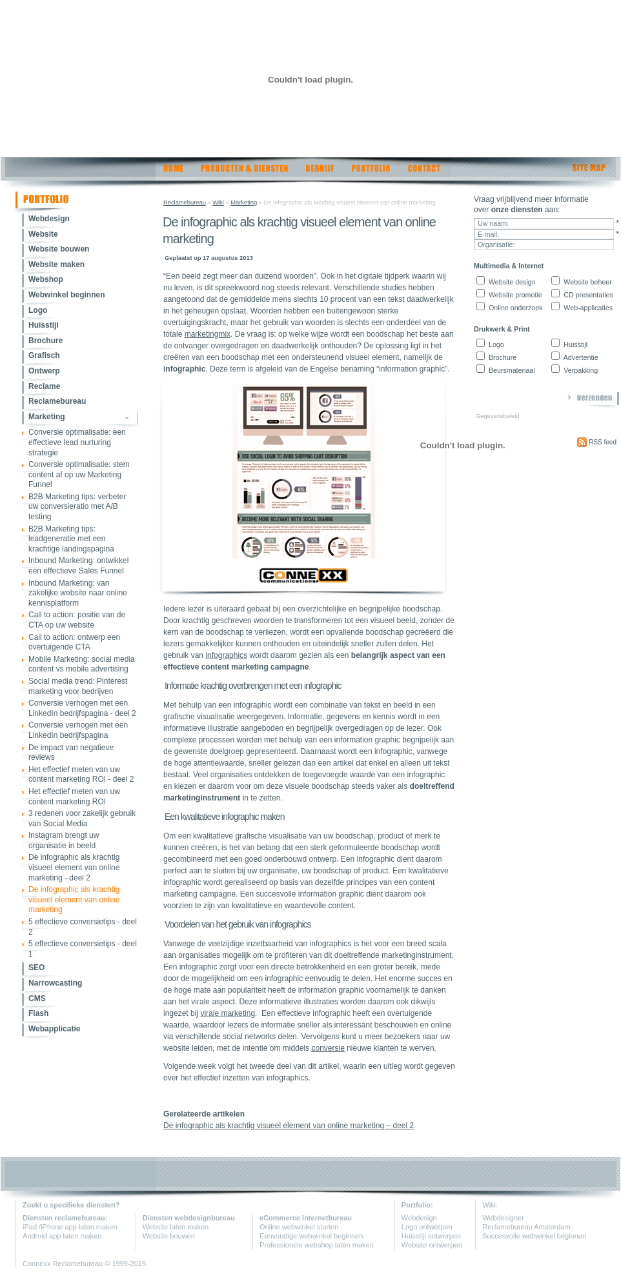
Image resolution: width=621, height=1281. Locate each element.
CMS (37, 998)
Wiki (218, 202)
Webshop (45, 279)
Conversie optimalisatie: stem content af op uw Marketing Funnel (79, 474)
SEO (36, 967)
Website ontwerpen (432, 1245)
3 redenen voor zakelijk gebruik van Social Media (82, 818)
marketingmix (207, 334)
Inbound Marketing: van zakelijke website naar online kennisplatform (77, 593)
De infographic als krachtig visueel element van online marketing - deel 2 (73, 867)
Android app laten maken (62, 1236)
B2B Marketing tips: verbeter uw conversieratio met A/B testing (77, 506)
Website (43, 234)
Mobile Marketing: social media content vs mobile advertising (81, 664)
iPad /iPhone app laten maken (70, 1227)
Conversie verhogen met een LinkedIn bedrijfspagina (78, 730)
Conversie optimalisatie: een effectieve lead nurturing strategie (77, 442)
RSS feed (596, 442)
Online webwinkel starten (299, 1227)
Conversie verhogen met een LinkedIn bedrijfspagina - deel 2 (82, 708)
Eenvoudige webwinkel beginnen (311, 1236)
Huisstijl (43, 325)
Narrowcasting (55, 983)
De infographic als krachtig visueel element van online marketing (73, 899)
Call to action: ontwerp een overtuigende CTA (74, 642)
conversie (327, 1048)
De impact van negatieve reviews (71, 752)
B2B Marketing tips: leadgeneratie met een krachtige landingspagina (71, 538)
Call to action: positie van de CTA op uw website (76, 620)
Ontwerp (44, 370)
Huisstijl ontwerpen (431, 1236)
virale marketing (227, 1013)
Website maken (56, 264)
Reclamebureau (57, 401)
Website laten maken (176, 1227)
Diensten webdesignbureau (189, 1218)
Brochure (45, 340)
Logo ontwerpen (427, 1227)
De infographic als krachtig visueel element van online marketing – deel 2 (288, 1125)
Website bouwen (58, 248)
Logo (37, 310)
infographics (226, 655)
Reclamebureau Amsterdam (526, 1227)
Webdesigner (503, 1218)
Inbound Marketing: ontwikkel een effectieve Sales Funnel (78, 565)
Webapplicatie (54, 1028)
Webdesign (49, 218)
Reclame (44, 386)
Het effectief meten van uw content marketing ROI (74, 796)
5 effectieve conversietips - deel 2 (82, 927)
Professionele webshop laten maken (317, 1245)
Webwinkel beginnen (66, 294)
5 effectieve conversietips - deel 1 (82, 948)
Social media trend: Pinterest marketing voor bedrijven (77, 686)
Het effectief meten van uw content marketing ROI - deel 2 (81, 774)
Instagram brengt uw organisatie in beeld (63, 840)
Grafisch (44, 355)
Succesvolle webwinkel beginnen (534, 1236)
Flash (38, 1013)
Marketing (46, 416)
